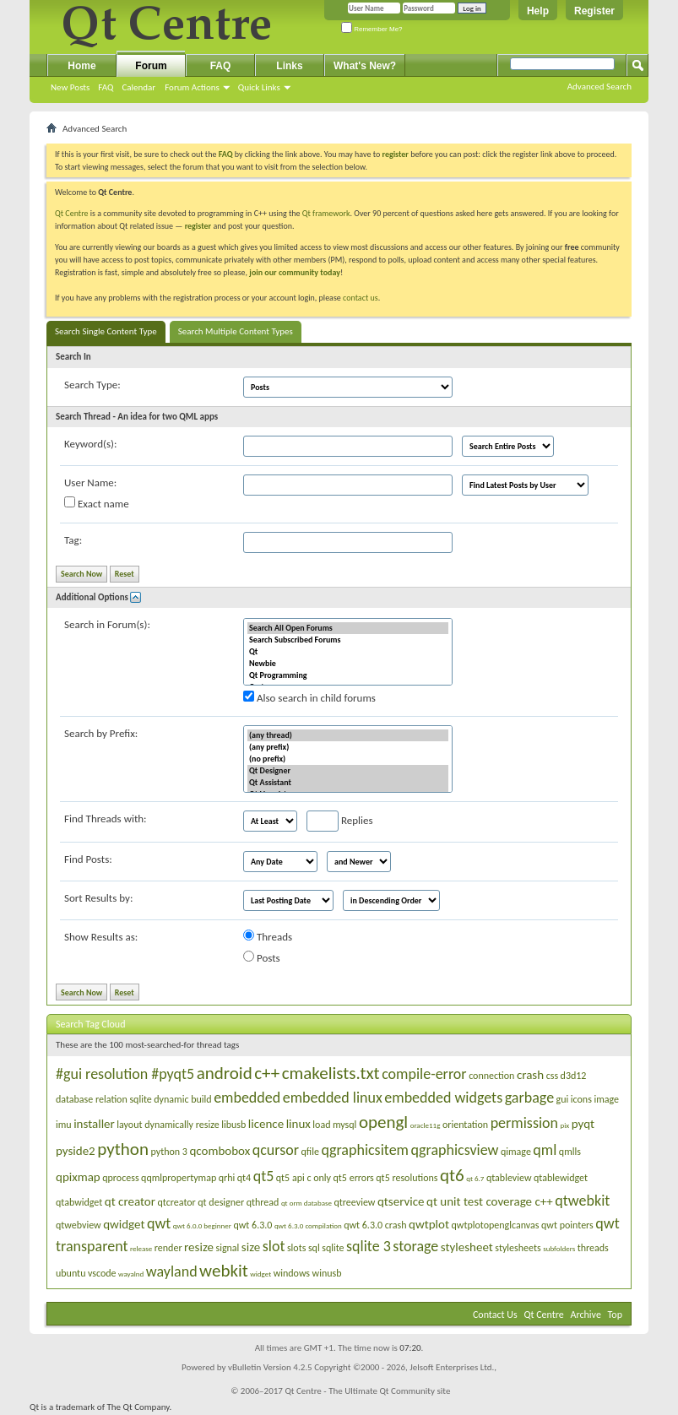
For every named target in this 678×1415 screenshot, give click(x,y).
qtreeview (354, 1202)
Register (594, 11)
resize (199, 1247)
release (141, 1248)
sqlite (333, 1248)
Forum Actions (192, 87)
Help (538, 11)
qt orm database (306, 1202)
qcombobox (219, 1150)
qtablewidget (561, 1178)
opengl (383, 1122)
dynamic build (182, 1099)
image (606, 1099)
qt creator (130, 1201)
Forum (150, 66)
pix (565, 1125)
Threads (267, 936)
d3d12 (574, 1076)
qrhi (227, 1178)
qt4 (244, 1178)
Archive (586, 1314)
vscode (102, 1273)
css (552, 1076)
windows (292, 1273)
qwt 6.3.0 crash (375, 1225)
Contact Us (495, 1314)
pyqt (583, 1123)
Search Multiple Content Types (235, 331)
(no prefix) (347, 759)
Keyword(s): (90, 443)
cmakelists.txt (331, 1073)
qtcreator (177, 1202)
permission (524, 1123)
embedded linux (332, 1097)
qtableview (509, 1178)
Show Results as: (101, 936)
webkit (223, 1271)
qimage (516, 1151)
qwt (159, 1223)
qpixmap (78, 1177)
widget (260, 1273)
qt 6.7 (475, 1178)
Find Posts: (88, 859)
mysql (344, 1124)
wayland (172, 1271)
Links (289, 66)
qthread (263, 1202)
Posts (261, 957)
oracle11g (425, 1125)
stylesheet (467, 1247)
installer (94, 1123)
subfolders (559, 1248)
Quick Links (259, 87)
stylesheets (517, 1248)
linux (298, 1123)
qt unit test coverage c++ (489, 1201)
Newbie (347, 664)
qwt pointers (567, 1225)
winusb (327, 1273)
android (224, 1073)
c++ (266, 1073)
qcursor (275, 1150)
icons (581, 1099)
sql (314, 1248)
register (198, 225)
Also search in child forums (309, 697)
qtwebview (78, 1225)
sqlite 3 (368, 1246)
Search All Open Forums (347, 628)
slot (274, 1246)
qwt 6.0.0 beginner (202, 1225)
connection (491, 1076)
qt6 (452, 1175)
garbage (529, 1097)
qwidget (123, 1224)
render (168, 1248)
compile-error (424, 1074)
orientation (465, 1124)
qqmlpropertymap (178, 1178)
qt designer (221, 1202)
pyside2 (75, 1150)
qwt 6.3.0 (252, 1225)
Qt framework (326, 213)
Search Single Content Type (106, 331)
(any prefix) (347, 747)
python (123, 1149)
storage (415, 1246)
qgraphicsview (454, 1150)
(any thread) (347, 735)
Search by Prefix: (101, 733)
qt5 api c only (303, 1178)
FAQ (105, 87)
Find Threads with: (105, 818)
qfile (310, 1151)
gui (562, 1099)
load (321, 1124)
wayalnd (131, 1273)
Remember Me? (372, 29)
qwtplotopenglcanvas (495, 1225)
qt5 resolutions (406, 1178)
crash (530, 1074)
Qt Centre (72, 213)
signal (227, 1248)
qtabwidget (79, 1202)
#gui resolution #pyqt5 (125, 1074)
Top (615, 1314)
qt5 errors (354, 1178)
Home (81, 66)
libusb (233, 1124)
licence (266, 1123)
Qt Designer (347, 771)
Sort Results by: (98, 898)
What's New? (365, 66)
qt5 (263, 1176)
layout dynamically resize (168, 1124)
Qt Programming (347, 675)
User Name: (90, 482)
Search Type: (92, 384)
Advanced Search (599, 86)
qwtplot (429, 1224)
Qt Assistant (347, 783)
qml (544, 1150)
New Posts (70, 87)
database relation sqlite (104, 1099)
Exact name (96, 503)
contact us (360, 297)
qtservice (401, 1201)
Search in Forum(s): (107, 624)
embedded (247, 1097)
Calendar (138, 87)
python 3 (168, 1151)
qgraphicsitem (365, 1150)
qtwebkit (582, 1200)
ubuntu (70, 1273)
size (250, 1247)
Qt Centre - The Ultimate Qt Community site (367, 1390)
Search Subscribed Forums (347, 640)
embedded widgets (443, 1097)
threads (593, 1248)
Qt (347, 652)
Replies (339, 821)
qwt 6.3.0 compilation (308, 1225)
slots (296, 1248)
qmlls (570, 1151)
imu (64, 1124)
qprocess (120, 1178)
